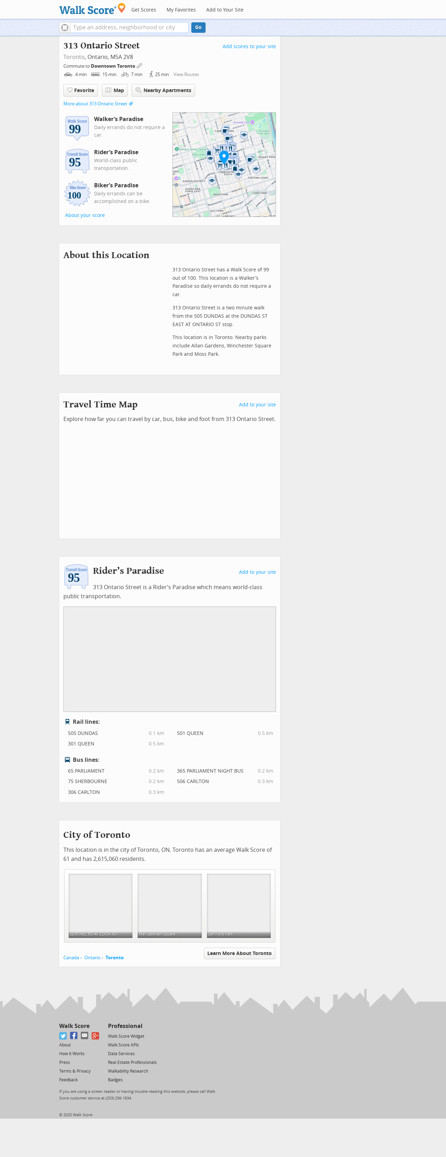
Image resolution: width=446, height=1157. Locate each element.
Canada (71, 957)
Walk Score (74, 1026)
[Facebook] (74, 1036)
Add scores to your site (249, 47)
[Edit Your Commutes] (139, 65)
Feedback (68, 1079)
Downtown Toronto (113, 66)
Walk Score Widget (126, 1036)
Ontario (92, 957)
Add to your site (257, 405)
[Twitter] (63, 1036)
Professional (125, 1026)
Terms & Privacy (75, 1071)
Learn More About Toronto (239, 953)
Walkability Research (128, 1071)
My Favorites (181, 10)
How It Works (72, 1053)
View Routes (186, 74)
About (65, 1045)
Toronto (74, 57)
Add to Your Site (225, 10)
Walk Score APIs (123, 1045)
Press (64, 1062)
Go (198, 27)
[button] (64, 27)
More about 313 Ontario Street (95, 103)
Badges (115, 1079)
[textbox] (129, 27)
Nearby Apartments (163, 90)
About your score (85, 215)
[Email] (85, 1036)
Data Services (121, 1053)
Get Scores (143, 10)
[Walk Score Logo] (92, 8)
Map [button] (115, 90)
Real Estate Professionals (132, 1062)
